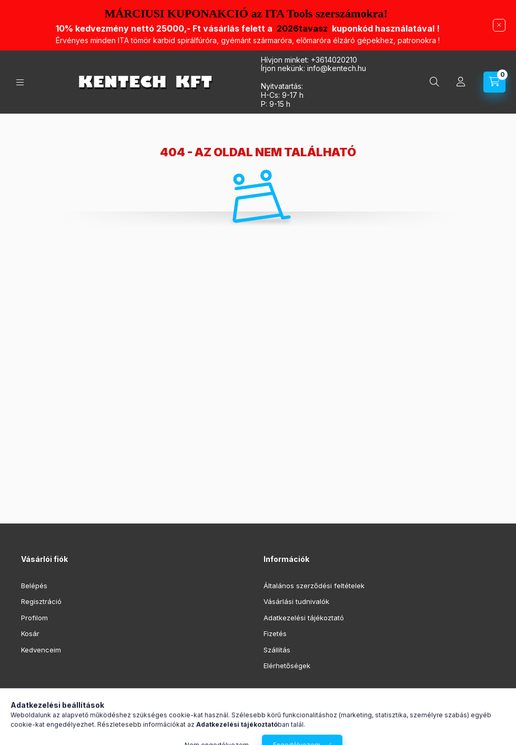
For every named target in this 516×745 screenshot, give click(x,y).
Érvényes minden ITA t (248, 40)
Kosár (30, 633)
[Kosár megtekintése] (494, 82)
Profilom (34, 617)
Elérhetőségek (287, 665)
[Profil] (460, 82)
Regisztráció (41, 601)
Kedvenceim (41, 650)
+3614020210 (334, 59)
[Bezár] (499, 25)
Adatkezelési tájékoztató (304, 617)
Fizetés (275, 633)
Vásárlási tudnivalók (296, 601)
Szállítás (277, 650)
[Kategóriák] (20, 82)
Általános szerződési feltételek (314, 585)
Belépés (34, 585)
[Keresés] (434, 82)
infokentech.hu (336, 68)
